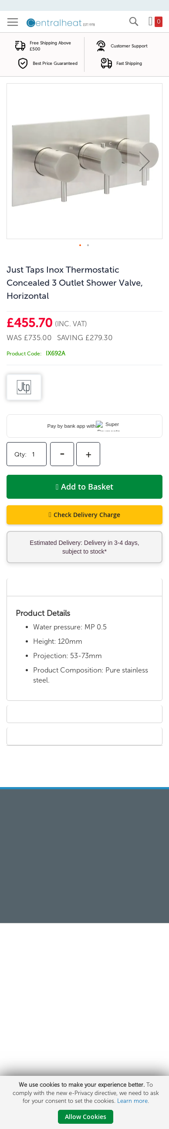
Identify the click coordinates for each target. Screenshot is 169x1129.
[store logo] (61, 22)
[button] (144, 161)
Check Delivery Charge (87, 514)
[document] (85, 1102)
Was (15, 337)
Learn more (132, 1101)
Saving (71, 337)
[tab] (84, 587)
